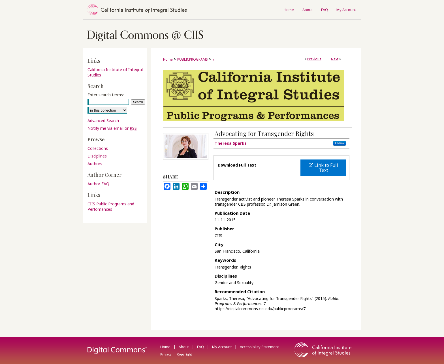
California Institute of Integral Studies (115, 72)
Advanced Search (103, 120)
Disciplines (97, 156)
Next (334, 59)
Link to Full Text (323, 167)
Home (168, 59)
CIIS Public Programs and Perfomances (110, 206)
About (184, 346)
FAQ (201, 346)
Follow (339, 143)
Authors (94, 163)
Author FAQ (98, 183)
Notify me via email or (112, 128)
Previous (314, 59)
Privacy (166, 354)
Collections (97, 148)
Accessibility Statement (259, 346)
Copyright (184, 354)
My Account (222, 346)
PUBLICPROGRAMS (192, 59)
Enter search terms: (105, 94)
